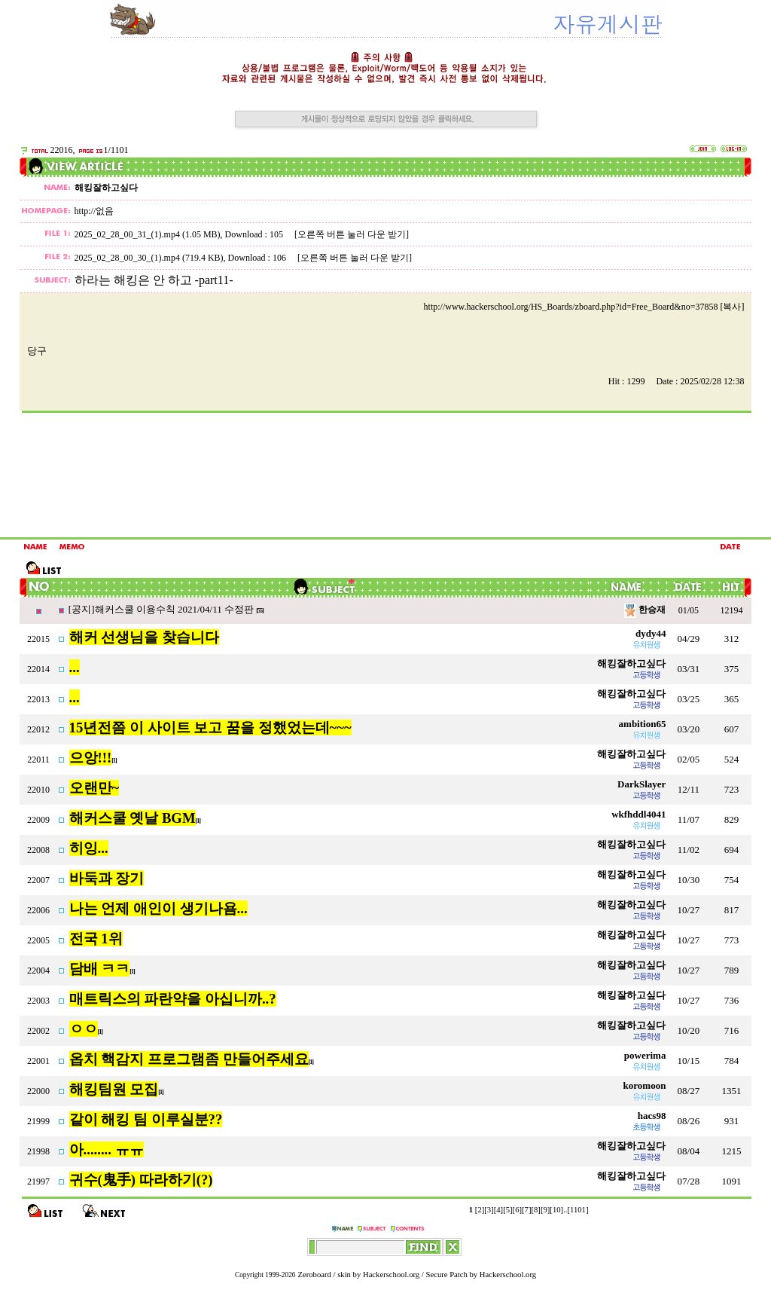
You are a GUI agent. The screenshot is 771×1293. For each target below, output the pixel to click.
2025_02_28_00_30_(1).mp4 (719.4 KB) (149, 257)
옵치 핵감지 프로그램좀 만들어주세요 (189, 1059)
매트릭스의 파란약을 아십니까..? (172, 999)
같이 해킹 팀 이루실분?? (146, 1119)
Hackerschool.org (391, 1274)
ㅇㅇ (83, 1029)
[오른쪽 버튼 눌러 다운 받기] (351, 234)
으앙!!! (90, 758)
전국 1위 (96, 938)
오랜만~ (94, 788)
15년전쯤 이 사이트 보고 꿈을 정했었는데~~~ (210, 727)
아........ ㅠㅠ (106, 1149)
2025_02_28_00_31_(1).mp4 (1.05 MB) (148, 234)
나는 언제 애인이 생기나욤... (158, 908)
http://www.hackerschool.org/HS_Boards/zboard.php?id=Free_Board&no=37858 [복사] (584, 306)
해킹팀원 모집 (114, 1089)
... (74, 667)
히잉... (88, 848)
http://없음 (94, 211)
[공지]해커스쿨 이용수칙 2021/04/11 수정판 (162, 609)
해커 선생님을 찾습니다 (144, 637)
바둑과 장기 (107, 878)
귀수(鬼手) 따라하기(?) (141, 1180)
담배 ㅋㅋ (99, 969)
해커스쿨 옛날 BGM (132, 818)
